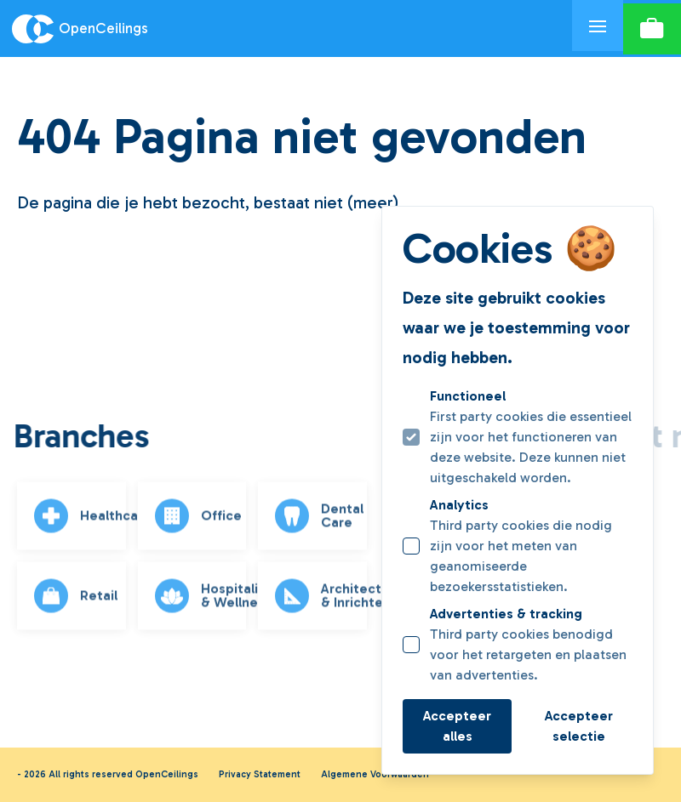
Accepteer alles (457, 726)
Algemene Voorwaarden (375, 774)
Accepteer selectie (579, 726)
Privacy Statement (259, 774)
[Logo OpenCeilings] (286, 28)
